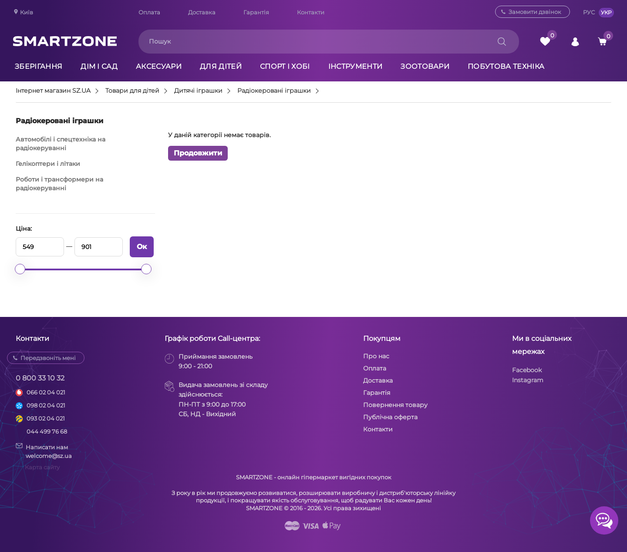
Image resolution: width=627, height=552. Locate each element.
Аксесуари (159, 66)
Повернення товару (395, 405)
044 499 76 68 (47, 431)
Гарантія (256, 12)
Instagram (527, 380)
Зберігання (38, 66)
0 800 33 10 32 (40, 378)
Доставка (202, 12)
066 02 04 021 (46, 392)
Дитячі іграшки (198, 91)
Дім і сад (99, 66)
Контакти (310, 12)
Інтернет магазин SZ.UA (53, 91)
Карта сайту (42, 467)
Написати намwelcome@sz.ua (44, 451)
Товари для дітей (132, 91)
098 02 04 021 (46, 405)
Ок (142, 246)
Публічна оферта (390, 417)
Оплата (149, 12)
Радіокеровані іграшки (274, 91)
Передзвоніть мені (48, 357)
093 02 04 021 (46, 418)
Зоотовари (425, 66)
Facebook (527, 370)
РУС (589, 12)
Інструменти (355, 66)
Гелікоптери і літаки (48, 164)
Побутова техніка (506, 66)
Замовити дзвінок (535, 11)
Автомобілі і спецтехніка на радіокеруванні (60, 143)
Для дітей (221, 66)
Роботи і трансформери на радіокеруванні (59, 183)
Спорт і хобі (285, 66)
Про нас (376, 356)
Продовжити (198, 153)
